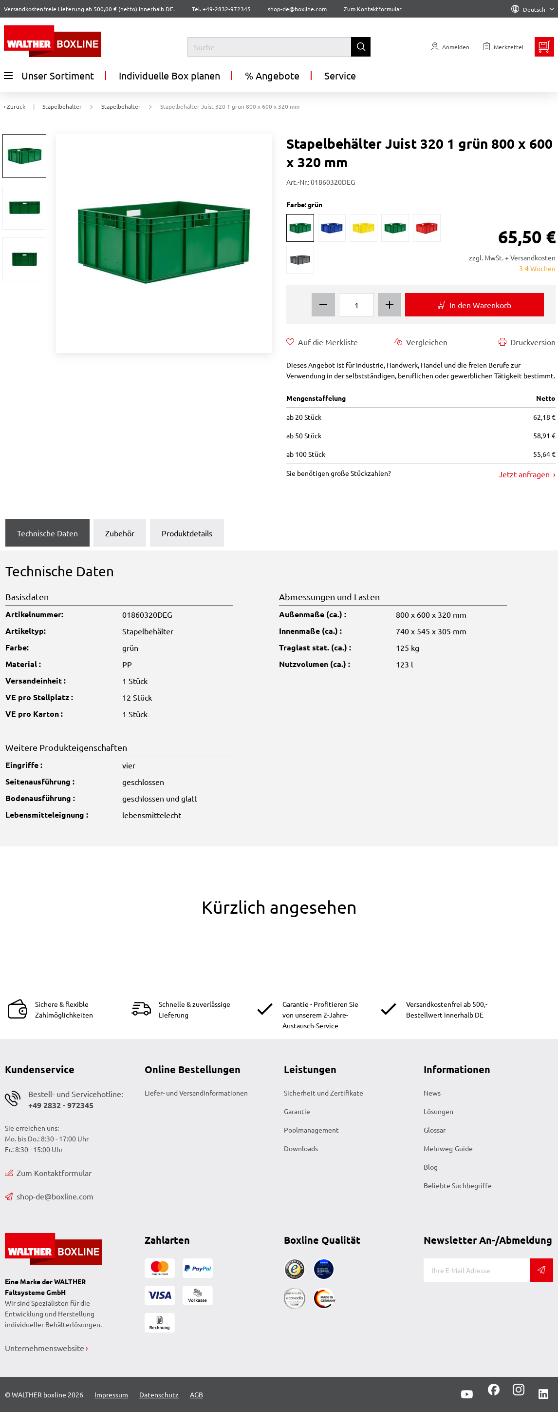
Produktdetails (187, 533)
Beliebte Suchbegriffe (458, 1185)
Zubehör (119, 533)
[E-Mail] (477, 1270)
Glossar (435, 1129)
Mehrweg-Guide (448, 1148)
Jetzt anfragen (525, 474)
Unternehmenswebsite (44, 1348)
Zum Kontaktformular (373, 9)
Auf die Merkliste (322, 342)
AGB (196, 1394)
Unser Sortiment (49, 75)
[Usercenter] (450, 47)
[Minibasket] (544, 47)
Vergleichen (420, 342)
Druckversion (527, 342)
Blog (431, 1166)
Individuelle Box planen (169, 75)
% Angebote (272, 75)
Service (340, 75)
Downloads (301, 1148)
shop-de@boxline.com (49, 1196)
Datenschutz (159, 1394)
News (432, 1092)
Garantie (297, 1111)
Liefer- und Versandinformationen (196, 1092)
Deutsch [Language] (532, 9)
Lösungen (438, 1111)
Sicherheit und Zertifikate (323, 1092)
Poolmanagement (311, 1129)
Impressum (111, 1394)
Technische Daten (47, 533)
